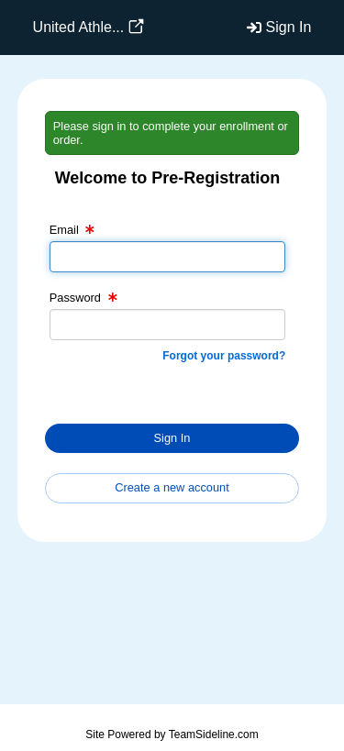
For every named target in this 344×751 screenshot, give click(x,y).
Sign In (289, 27)
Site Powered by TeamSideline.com (172, 734)
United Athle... (79, 27)
